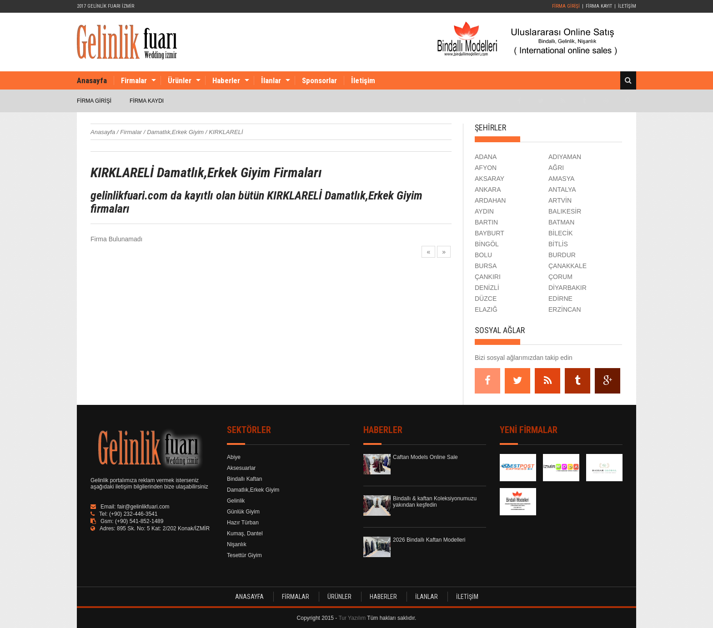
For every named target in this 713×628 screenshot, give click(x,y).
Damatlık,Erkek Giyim (253, 490)
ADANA (486, 156)
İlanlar (271, 80)
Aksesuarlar (241, 468)
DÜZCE (486, 298)
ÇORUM (560, 276)
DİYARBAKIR (567, 287)
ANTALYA (562, 189)
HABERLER (383, 596)
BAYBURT (489, 233)
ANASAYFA (249, 596)
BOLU (483, 255)
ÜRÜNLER (339, 596)
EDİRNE (560, 298)
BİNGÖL (487, 244)
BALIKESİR (564, 211)
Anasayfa (92, 80)
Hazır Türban (243, 522)
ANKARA (488, 189)
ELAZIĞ (486, 309)
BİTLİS (558, 244)
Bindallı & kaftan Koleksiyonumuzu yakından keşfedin (435, 501)
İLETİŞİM (627, 6)
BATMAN (561, 222)
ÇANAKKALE (567, 265)
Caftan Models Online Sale (425, 457)
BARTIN (486, 222)
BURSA (486, 265)
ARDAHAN (490, 200)
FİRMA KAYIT (599, 6)
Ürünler (179, 80)
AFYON (486, 167)
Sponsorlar (319, 80)
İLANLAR (426, 596)
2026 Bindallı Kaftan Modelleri (429, 540)
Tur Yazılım (352, 618)
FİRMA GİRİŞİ (566, 6)
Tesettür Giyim (244, 555)
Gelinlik (236, 501)
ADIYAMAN (564, 156)
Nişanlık (236, 544)
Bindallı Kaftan (244, 479)
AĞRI (556, 167)
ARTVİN (560, 200)
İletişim (363, 80)
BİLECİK (560, 233)
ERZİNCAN (564, 309)
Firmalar (134, 80)
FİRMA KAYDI (147, 101)
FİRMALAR (295, 596)
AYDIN (484, 211)
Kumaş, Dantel (245, 533)
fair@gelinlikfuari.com (143, 506)
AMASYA (561, 178)
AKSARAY (489, 178)
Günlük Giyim (243, 511)
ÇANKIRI (488, 276)
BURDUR (562, 255)
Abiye (234, 457)
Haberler (226, 80)
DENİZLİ (487, 287)
